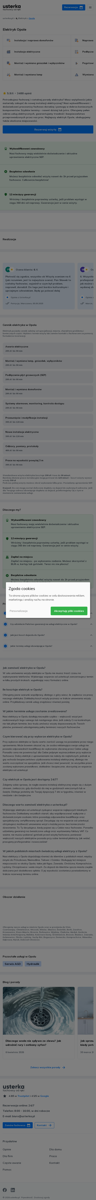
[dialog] (48, 600)
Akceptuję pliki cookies (69, 611)
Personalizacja (18, 611)
